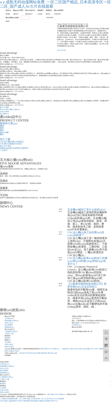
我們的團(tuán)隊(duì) (12, 320)
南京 (23, 353)
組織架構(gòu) (9, 327)
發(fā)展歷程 (9, 325)
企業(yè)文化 (9, 323)
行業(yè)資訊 (9, 344)
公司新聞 (8, 342)
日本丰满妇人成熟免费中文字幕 (10, 401)
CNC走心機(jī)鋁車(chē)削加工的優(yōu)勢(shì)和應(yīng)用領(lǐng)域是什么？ (87, 261)
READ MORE (61, 50)
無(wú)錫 (54, 353)
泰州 (49, 353)
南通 (38, 353)
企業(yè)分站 (73, 349)
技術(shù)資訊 (9, 346)
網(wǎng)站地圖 (84, 349)
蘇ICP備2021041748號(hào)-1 (50, 349)
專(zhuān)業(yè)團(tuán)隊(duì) (10, 109)
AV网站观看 (26, 401)
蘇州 (45, 353)
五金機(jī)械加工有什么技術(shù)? (86, 209)
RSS (92, 349)
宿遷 (42, 353)
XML (96, 349)
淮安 (30, 353)
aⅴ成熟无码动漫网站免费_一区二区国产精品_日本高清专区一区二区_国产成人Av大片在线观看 (32, 399)
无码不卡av (54, 401)
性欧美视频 (34, 401)
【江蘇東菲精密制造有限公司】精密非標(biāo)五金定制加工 (86, 285)
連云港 (34, 353)
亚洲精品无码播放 (44, 401)
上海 (20, 353)
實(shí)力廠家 (4, 107)
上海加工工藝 (9, 333)
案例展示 (8, 338)
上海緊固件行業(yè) (11, 331)
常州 (27, 353)
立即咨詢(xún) (76, 325)
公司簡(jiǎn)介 (9, 318)
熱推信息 (65, 349)
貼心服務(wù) (4, 114)
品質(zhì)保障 (4, 111)
